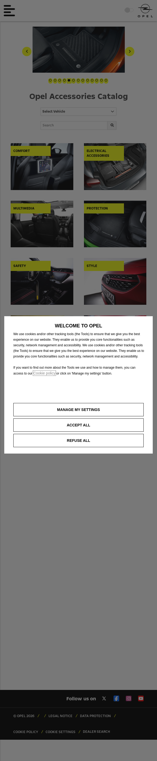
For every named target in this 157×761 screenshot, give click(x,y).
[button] (78, 409)
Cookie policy (44, 373)
